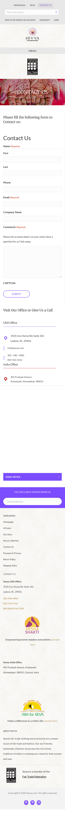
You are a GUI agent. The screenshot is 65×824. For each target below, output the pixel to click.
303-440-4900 (10, 598)
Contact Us (45, 5)
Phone (7, 182)
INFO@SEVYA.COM (13, 608)
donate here (51, 720)
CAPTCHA (9, 282)
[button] (32, 394)
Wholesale (19, 5)
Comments (14, 227)
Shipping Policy (10, 565)
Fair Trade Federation (34, 776)
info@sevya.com (15, 348)
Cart (56, 20)
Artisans (7, 528)
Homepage (8, 522)
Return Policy (9, 559)
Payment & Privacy (12, 553)
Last (5, 166)
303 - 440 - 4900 (15, 355)
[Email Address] (32, 501)
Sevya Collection (11, 540)
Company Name (12, 212)
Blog (32, 5)
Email (11, 198)
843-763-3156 (14, 359)
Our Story (7, 534)
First (5, 153)
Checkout (45, 20)
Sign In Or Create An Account (20, 20)
